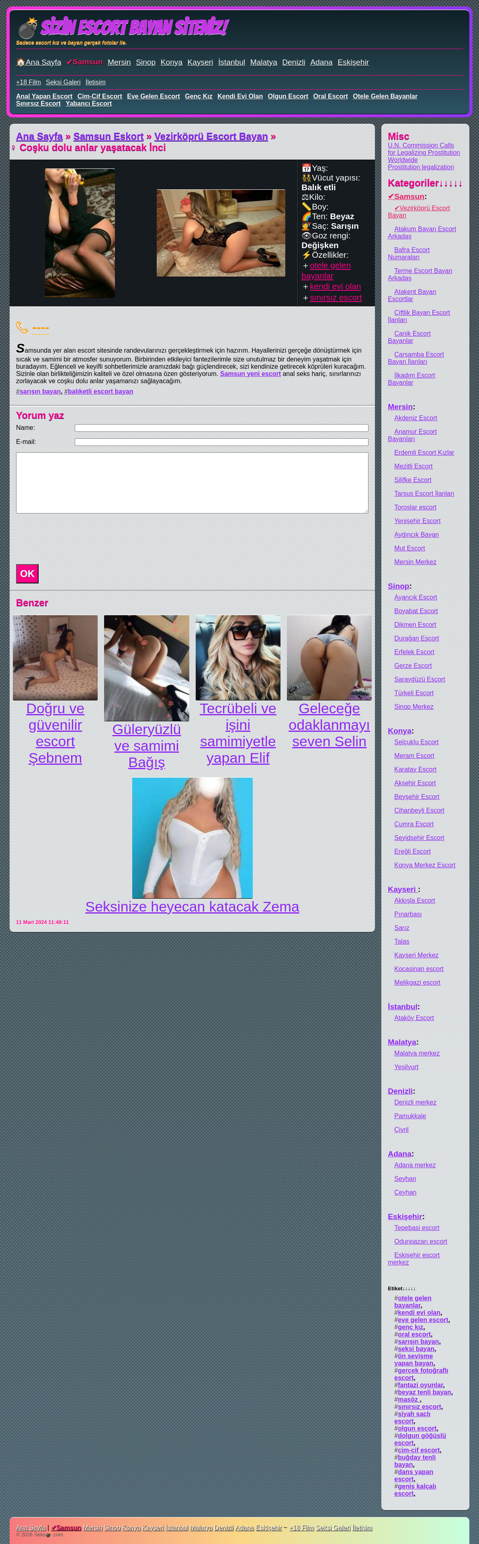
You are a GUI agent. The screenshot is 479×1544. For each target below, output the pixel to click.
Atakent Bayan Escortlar (412, 295)
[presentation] (74, 538)
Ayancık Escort (415, 597)
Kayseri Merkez (416, 955)
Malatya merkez (417, 1053)
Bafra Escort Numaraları (409, 253)
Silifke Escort (412, 479)
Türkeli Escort (414, 693)
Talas (401, 941)
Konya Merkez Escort (424, 865)
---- (40, 327)
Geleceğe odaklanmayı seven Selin (329, 724)
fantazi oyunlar (420, 1385)
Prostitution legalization (421, 167)
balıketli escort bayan (100, 391)
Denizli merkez (415, 1102)
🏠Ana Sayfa (38, 62)
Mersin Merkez (415, 561)
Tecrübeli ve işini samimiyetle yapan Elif (238, 733)
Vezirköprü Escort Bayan (211, 136)
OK (27, 573)
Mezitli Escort (413, 466)
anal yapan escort (44, 96)
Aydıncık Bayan (416, 534)
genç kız (198, 96)
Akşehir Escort (415, 783)
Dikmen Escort (415, 624)
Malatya (263, 62)
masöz (409, 1399)
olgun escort (288, 96)
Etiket (402, 1288)
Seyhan (405, 1178)
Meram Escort (414, 755)
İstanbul (231, 62)
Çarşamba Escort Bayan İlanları (416, 358)
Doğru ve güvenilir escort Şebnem (55, 733)
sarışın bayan (40, 391)
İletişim (96, 82)
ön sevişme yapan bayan (413, 1360)
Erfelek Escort (414, 652)
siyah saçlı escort (412, 1418)
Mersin (119, 62)
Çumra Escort (414, 824)
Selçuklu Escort (416, 742)
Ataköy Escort (414, 1017)
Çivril (401, 1129)
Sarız (401, 927)
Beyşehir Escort (416, 796)
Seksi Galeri (63, 82)
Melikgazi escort (417, 982)
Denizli (293, 62)
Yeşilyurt (406, 1067)
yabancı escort (89, 103)
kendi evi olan (240, 96)
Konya (171, 62)
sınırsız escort (38, 103)
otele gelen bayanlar (385, 96)
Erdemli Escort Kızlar (424, 452)
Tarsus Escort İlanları (424, 493)
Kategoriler (425, 182)
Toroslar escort (415, 507)
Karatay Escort (415, 769)
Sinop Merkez (414, 706)
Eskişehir (353, 62)
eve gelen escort (153, 96)
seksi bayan (416, 1348)
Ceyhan (405, 1192)
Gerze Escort (413, 665)
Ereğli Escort (412, 851)
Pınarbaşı (408, 914)
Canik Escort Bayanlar (409, 337)
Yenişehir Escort (417, 520)
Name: (25, 427)
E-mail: (26, 441)
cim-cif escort (100, 96)
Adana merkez (415, 1165)
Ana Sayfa (39, 136)
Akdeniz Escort (415, 418)
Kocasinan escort (419, 968)
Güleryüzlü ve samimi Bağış (147, 745)
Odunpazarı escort (420, 1241)
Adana (321, 62)
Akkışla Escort (414, 900)
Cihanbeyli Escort (419, 810)
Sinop (146, 62)
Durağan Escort (416, 638)
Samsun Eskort (109, 136)
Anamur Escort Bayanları (412, 435)
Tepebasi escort (416, 1227)
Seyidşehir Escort (419, 837)
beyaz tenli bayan (424, 1392)
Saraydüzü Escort (419, 679)
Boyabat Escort (416, 611)
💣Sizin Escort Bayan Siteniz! (121, 28)
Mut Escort (409, 548)
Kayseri (200, 62)
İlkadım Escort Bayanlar (411, 379)
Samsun (88, 61)
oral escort (330, 96)
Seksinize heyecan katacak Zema (192, 907)
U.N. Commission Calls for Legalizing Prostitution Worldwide (424, 152)
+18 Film (28, 82)
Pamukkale (410, 1116)
